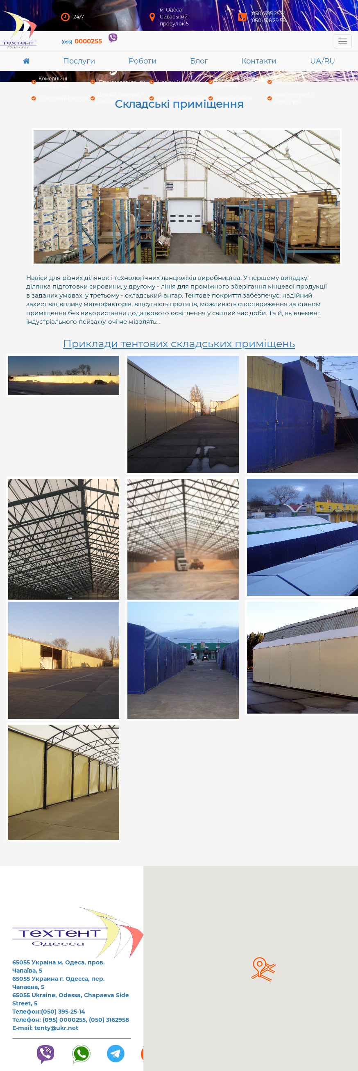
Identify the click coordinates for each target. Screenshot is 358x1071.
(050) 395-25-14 (63, 1011)
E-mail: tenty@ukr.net (45, 1028)
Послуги (79, 61)
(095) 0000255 (64, 1019)
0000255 (81, 41)
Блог (199, 61)
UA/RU (322, 61)
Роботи (142, 61)
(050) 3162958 (109, 1019)
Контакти (258, 61)
